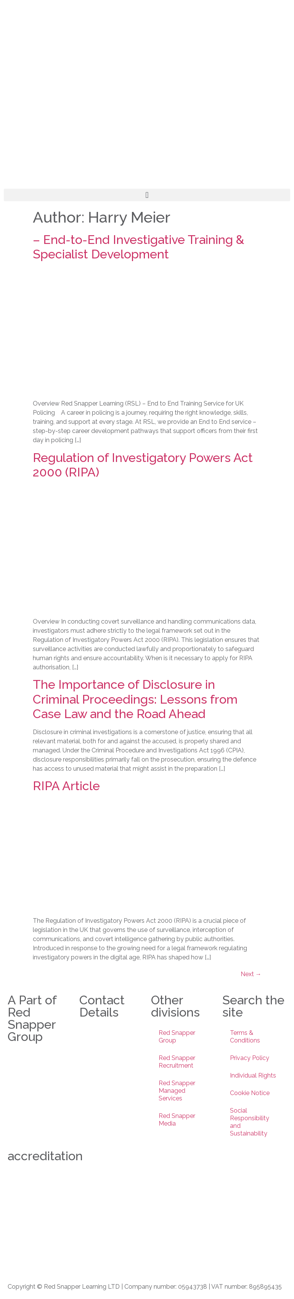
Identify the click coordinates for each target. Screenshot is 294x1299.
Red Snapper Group (177, 1036)
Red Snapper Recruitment (177, 1061)
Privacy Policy (249, 1058)
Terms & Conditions (245, 1036)
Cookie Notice (250, 1093)
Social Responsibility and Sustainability (249, 1122)
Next (251, 974)
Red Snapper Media (177, 1119)
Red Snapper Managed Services (177, 1090)
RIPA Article (66, 786)
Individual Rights (253, 1075)
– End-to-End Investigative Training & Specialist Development (138, 247)
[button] (147, 195)
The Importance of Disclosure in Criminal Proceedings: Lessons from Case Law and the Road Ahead (135, 699)
